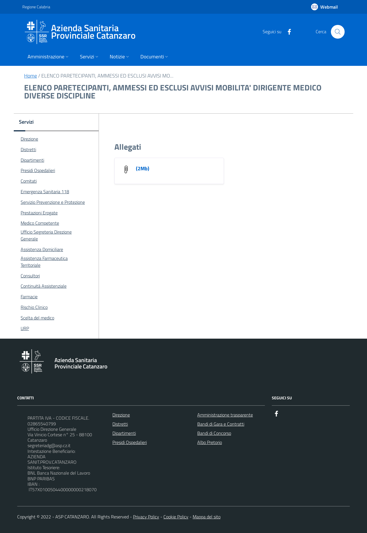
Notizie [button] (120, 56)
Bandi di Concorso (214, 433)
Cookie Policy (175, 516)
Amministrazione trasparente (225, 414)
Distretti (120, 424)
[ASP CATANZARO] (82, 31)
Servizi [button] (89, 56)
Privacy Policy (146, 516)
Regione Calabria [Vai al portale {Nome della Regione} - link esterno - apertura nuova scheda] (36, 7)
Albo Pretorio (209, 442)
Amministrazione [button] (49, 56)
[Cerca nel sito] (338, 32)
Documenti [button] (154, 56)
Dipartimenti (124, 433)
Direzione (121, 414)
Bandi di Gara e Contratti (220, 424)
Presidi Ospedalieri (129, 442)
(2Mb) (142, 168)
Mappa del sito (206, 516)
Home (30, 76)
